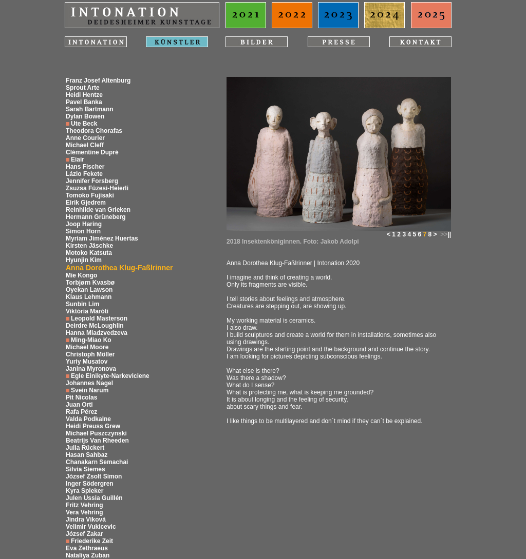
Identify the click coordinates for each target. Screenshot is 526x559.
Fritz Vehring (84, 505)
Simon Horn (83, 231)
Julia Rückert (85, 447)
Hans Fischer (85, 166)
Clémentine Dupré (92, 152)
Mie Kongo (81, 275)
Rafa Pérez (81, 411)
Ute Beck (84, 123)
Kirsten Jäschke (89, 245)
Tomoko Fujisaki (90, 195)
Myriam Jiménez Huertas (102, 238)
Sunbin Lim (82, 304)
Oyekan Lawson (89, 289)
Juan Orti (79, 404)
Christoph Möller (90, 354)
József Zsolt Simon (94, 476)
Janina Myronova (91, 368)
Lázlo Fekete (84, 173)
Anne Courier (85, 138)
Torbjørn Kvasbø (90, 282)
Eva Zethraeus (87, 548)
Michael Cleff (85, 145)
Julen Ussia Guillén (94, 498)
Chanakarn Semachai (97, 462)
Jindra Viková (86, 519)
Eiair (77, 159)
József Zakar (84, 533)
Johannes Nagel (89, 383)
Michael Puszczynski (96, 433)
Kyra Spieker (84, 490)
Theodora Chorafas (94, 130)
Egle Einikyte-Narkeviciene (110, 376)
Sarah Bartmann (90, 109)
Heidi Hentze (84, 94)
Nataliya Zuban (87, 555)
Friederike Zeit (92, 541)
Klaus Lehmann (88, 297)
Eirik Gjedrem (86, 202)
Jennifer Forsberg (92, 181)
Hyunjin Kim (84, 260)
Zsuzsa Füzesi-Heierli (97, 188)
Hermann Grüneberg (96, 217)
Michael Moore (87, 347)
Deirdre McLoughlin (95, 325)
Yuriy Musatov (86, 361)
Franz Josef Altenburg (98, 80)
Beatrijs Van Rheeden (97, 440)
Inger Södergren (90, 483)
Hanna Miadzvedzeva (96, 332)
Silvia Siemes (85, 469)
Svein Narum (89, 390)
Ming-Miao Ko (91, 340)
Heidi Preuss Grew (93, 426)
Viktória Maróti (87, 311)
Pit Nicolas (81, 397)
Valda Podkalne (88, 419)
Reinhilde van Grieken (98, 209)
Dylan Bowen (85, 116)
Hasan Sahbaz (86, 454)
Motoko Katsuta (89, 252)
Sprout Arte (83, 87)
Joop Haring (84, 224)
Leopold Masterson (99, 318)
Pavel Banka (84, 102)
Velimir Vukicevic (91, 526)
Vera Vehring (84, 512)
